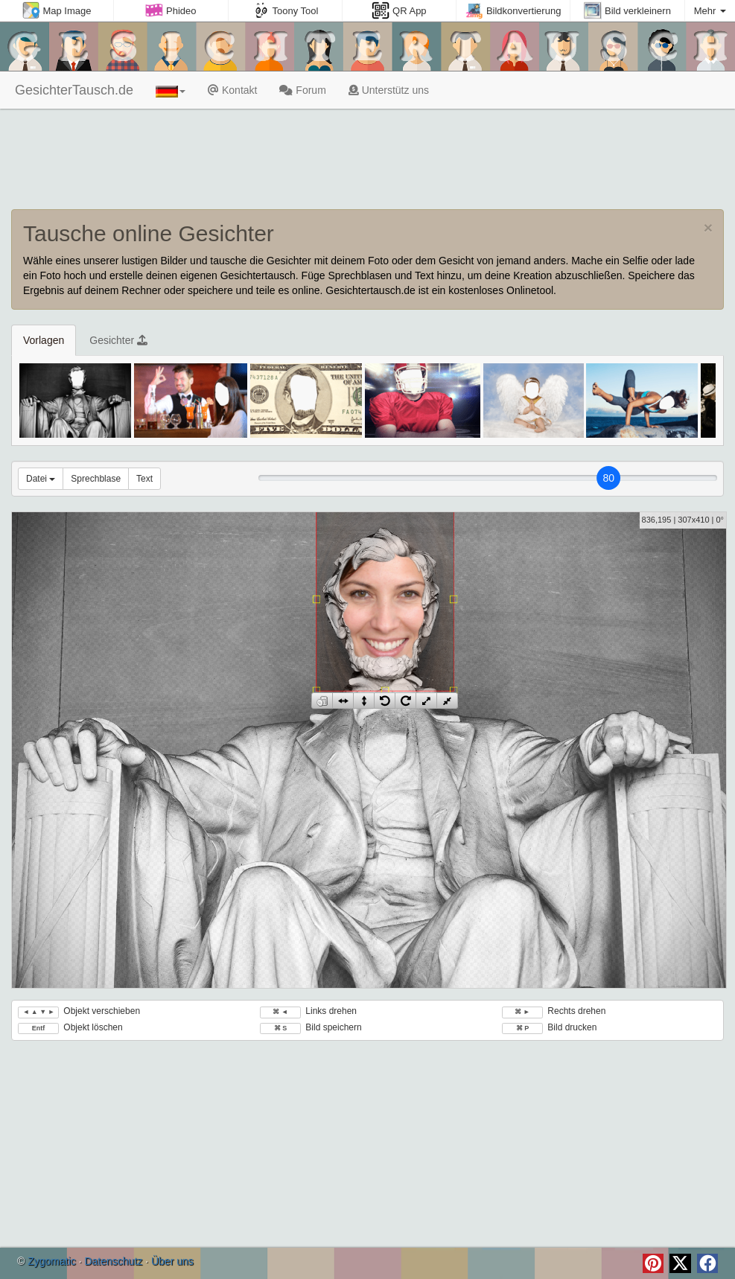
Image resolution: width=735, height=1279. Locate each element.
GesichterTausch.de (72, 90)
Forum (302, 90)
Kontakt (232, 90)
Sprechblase (96, 478)
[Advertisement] (367, 161)
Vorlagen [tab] (43, 340)
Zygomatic (52, 1261)
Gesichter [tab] (118, 340)
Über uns (172, 1261)
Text (144, 478)
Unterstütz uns (389, 90)
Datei (40, 478)
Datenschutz (113, 1261)
